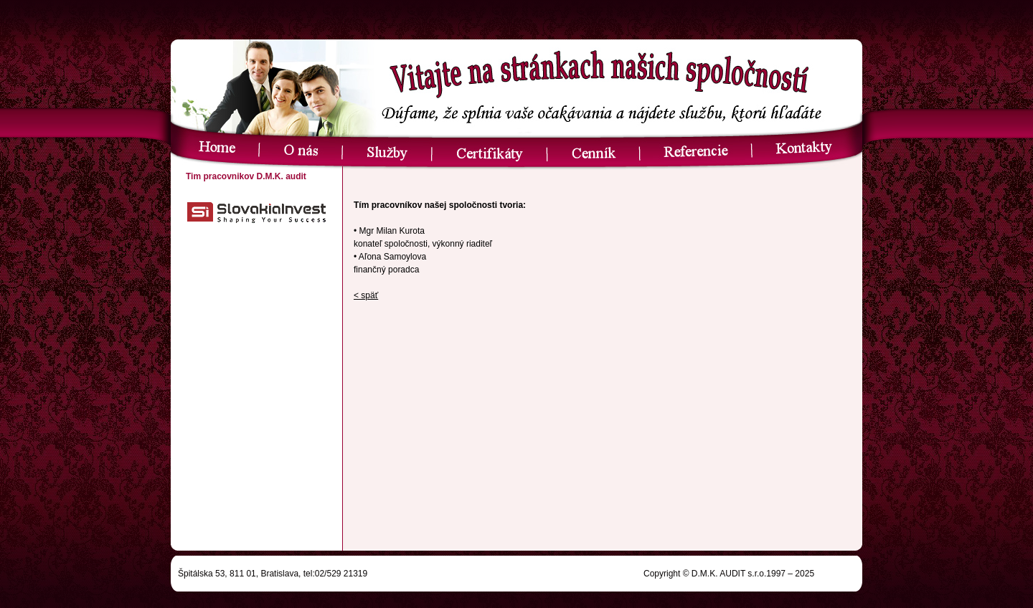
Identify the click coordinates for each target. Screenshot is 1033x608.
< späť (366, 295)
